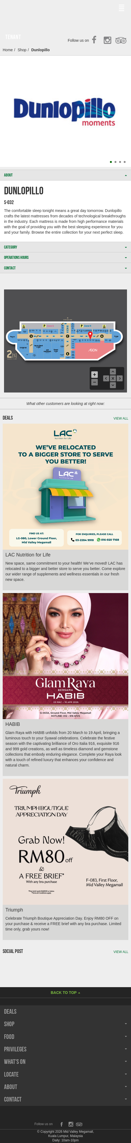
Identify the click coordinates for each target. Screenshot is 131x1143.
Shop (22, 50)
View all (120, 418)
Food (65, 1036)
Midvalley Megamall (32, 10)
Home (8, 50)
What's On (65, 1061)
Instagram (108, 40)
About (65, 1086)
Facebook (96, 40)
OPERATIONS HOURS (65, 257)
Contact (65, 1099)
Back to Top (65, 992)
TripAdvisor (121, 40)
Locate (65, 1074)
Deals (10, 1011)
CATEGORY (65, 247)
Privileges (65, 1049)
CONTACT (65, 268)
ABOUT (65, 175)
